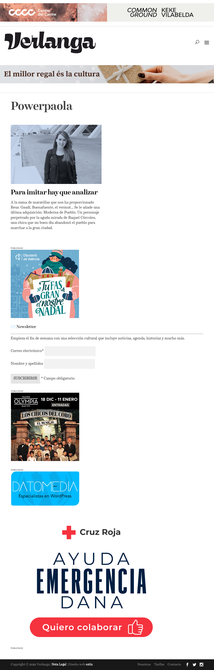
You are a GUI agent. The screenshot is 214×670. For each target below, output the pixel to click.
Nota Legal (59, 664)
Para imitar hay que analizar (54, 192)
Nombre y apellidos (27, 364)
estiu (89, 664)
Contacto (174, 664)
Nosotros (144, 664)
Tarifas (159, 664)
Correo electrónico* (28, 351)
